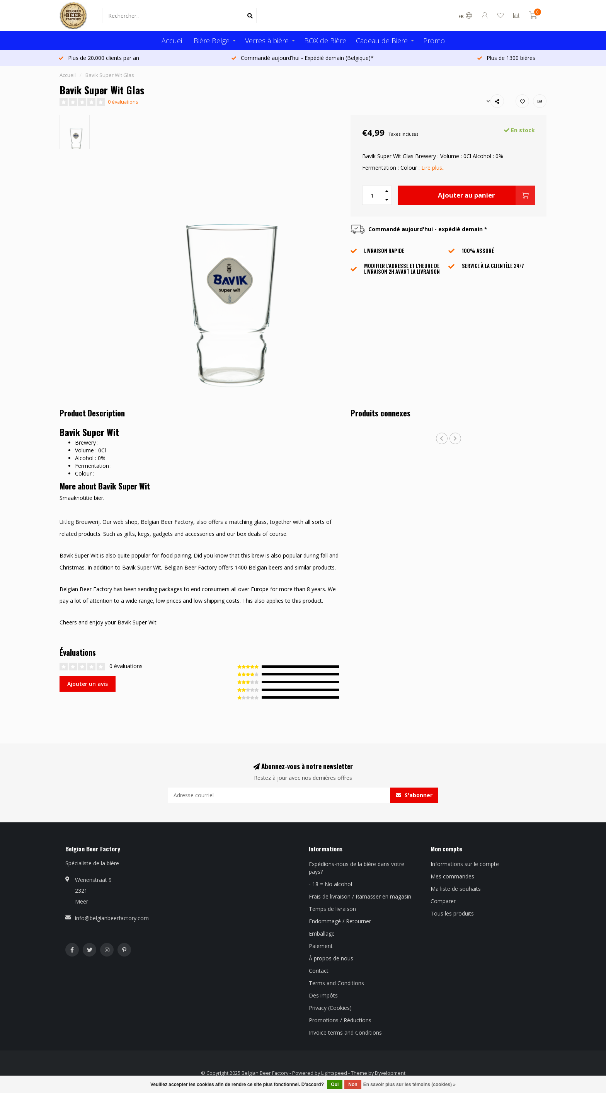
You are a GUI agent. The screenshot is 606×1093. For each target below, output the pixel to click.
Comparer (443, 901)
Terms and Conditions (336, 983)
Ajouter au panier (486, 195)
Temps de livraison (332, 908)
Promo (434, 40)
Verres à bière (267, 40)
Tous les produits (452, 913)
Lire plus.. (432, 167)
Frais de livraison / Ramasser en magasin (360, 896)
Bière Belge (212, 40)
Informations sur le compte (465, 864)
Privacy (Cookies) (330, 1007)
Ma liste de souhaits (456, 888)
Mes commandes (452, 876)
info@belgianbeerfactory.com (112, 918)
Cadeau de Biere (382, 40)
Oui (335, 1084)
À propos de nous (331, 958)
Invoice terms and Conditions (345, 1032)
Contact (319, 970)
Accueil (173, 40)
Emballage (322, 933)
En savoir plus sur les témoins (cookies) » (409, 1084)
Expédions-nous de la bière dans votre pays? (356, 867)
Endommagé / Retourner (340, 921)
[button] (442, 438)
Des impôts (323, 995)
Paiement (321, 946)
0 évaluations (123, 102)
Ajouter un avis (87, 683)
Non (352, 1084)
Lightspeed (334, 1073)
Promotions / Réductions (340, 1020)
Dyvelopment (390, 1073)
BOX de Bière (325, 40)
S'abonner (414, 795)
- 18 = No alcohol (330, 884)
